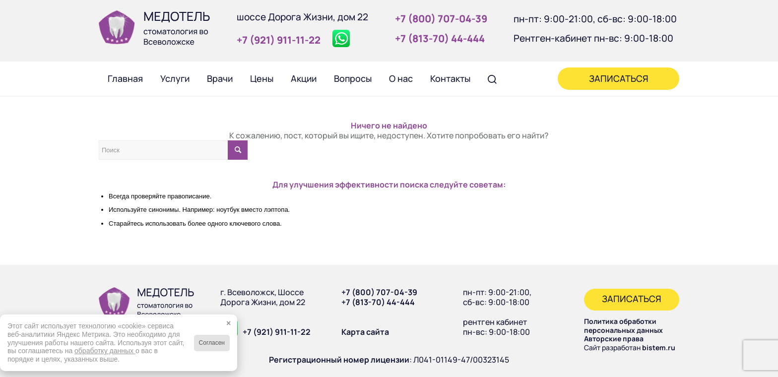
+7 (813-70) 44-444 (378, 302)
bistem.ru (658, 347)
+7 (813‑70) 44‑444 (440, 38)
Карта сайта (365, 331)
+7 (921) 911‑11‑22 (279, 40)
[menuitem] (125, 78)
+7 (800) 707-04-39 (379, 292)
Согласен (212, 342)
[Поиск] (492, 78)
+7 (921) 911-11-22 (277, 332)
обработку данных (104, 351)
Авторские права (614, 338)
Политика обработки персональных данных (623, 325)
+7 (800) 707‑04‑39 (441, 18)
